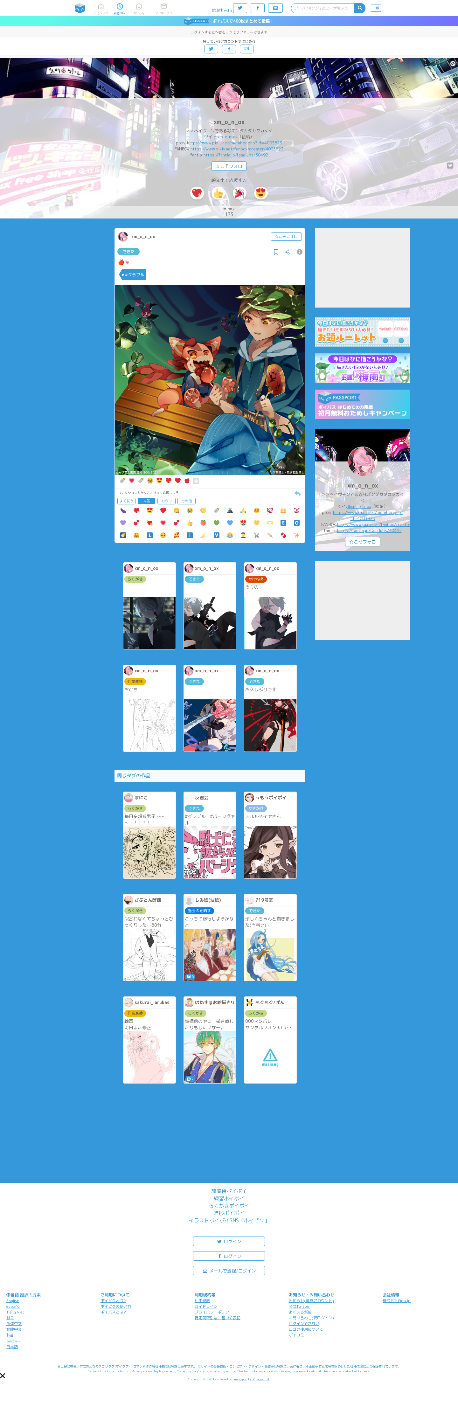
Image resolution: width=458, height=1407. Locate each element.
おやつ (166, 500)
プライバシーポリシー (214, 1312)
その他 (186, 500)
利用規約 (202, 1300)
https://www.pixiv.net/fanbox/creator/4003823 (237, 149)
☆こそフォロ (229, 166)
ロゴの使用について (306, 1329)
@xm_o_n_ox (226, 137)
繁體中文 (14, 1329)
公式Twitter (299, 1306)
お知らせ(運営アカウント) (311, 1300)
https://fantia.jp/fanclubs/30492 (236, 155)
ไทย (9, 1335)
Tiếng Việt (15, 1312)
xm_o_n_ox (229, 122)
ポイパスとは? (113, 1312)
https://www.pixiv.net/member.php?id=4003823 (234, 143)
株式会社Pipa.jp (397, 1300)
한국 (10, 1317)
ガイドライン (206, 1306)
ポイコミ (296, 1335)
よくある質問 (300, 1312)
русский (13, 1341)
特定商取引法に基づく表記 (217, 1317)
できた (128, 251)
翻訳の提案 (30, 1295)
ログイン (229, 1241)
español (13, 1306)
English (12, 1300)
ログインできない (304, 1323)
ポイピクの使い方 (116, 1306)
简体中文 (14, 1323)
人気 (146, 500)
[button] (2, 1375)
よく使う (127, 500)
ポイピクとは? (113, 1300)
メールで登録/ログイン (229, 1270)
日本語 (12, 1346)
